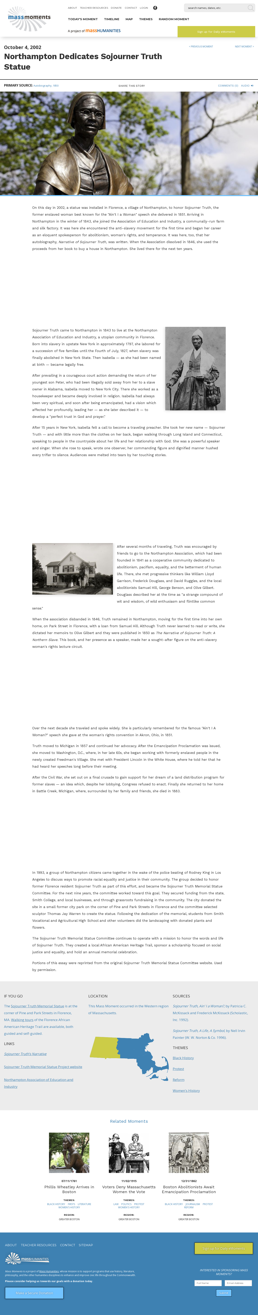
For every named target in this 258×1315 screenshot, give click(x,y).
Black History (183, 1058)
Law (116, 1204)
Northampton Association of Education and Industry (38, 1083)
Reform (178, 1079)
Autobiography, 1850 (45, 85)
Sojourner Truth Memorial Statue (37, 1006)
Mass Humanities (49, 1271)
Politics (126, 1204)
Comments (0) (228, 85)
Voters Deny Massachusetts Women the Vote (129, 1189)
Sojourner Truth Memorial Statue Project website (43, 1066)
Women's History (186, 1090)
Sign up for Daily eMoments (216, 31)
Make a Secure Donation (34, 1293)
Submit (223, 1293)
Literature (84, 1204)
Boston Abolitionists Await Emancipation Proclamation (189, 1189)
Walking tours (22, 1019)
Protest (178, 1068)
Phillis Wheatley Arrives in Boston (69, 1189)
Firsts (71, 1204)
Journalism (193, 1204)
